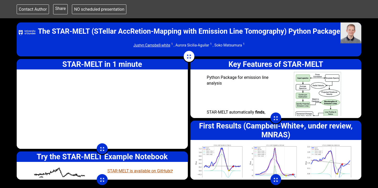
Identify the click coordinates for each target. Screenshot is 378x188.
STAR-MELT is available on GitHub (138, 170)
